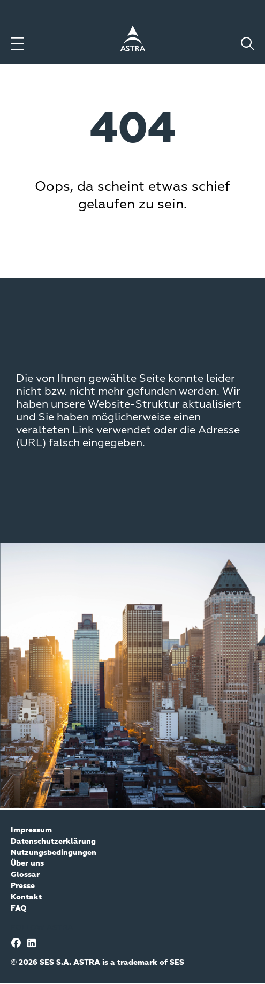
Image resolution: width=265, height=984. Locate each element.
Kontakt (26, 897)
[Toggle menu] (17, 43)
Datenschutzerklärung (53, 841)
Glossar (25, 874)
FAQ (19, 908)
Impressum (31, 830)
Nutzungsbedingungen (53, 853)
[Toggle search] (247, 43)
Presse (23, 886)
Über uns (27, 863)
